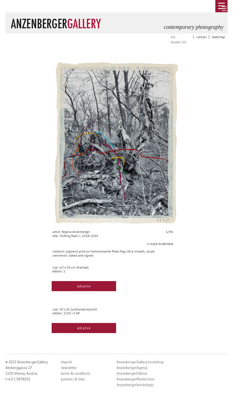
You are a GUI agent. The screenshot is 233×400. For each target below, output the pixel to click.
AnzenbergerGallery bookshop (140, 362)
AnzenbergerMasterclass (136, 379)
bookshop (218, 37)
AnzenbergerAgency (132, 367)
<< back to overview (160, 244)
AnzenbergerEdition (132, 373)
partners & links (73, 379)
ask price (84, 286)
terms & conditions (75, 373)
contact (202, 37)
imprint (66, 362)
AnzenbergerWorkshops (135, 385)
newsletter (69, 367)
